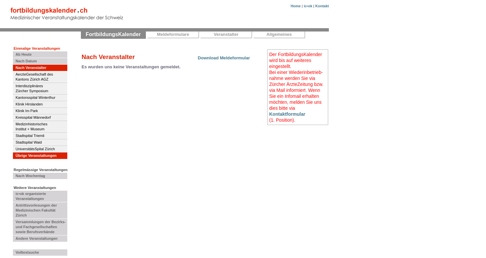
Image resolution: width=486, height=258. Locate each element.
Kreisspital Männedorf (33, 117)
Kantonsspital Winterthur (35, 97)
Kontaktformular (287, 114)
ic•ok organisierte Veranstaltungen (31, 196)
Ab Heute (23, 54)
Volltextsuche (27, 252)
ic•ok (308, 6)
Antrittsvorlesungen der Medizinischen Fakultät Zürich (36, 210)
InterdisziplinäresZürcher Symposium (32, 88)
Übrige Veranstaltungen (36, 156)
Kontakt (322, 6)
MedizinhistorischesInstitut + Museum (31, 126)
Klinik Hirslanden (29, 104)
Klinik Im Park (27, 111)
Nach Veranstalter (31, 68)
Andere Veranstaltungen (37, 238)
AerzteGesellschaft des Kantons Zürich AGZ (34, 76)
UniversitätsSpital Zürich (35, 149)
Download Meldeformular (224, 57)
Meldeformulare (173, 34)
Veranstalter (226, 34)
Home (296, 6)
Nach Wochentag (30, 176)
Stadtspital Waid (29, 142)
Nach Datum (26, 61)
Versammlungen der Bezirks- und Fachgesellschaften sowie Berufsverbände (41, 227)
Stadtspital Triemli (30, 136)
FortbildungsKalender (113, 34)
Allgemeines (279, 34)
